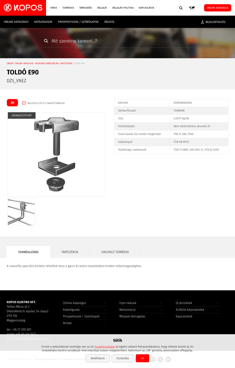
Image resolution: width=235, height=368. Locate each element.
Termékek (69, 7)
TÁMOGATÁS (86, 7)
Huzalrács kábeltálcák (46, 63)
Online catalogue (24, 63)
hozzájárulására (105, 346)
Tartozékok (70, 252)
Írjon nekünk (127, 303)
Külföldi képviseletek (190, 310)
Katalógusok (43, 21)
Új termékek (184, 303)
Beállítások (98, 358)
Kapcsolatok (148, 7)
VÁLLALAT (103, 7)
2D (12, 102)
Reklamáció (127, 310)
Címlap (10, 63)
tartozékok (66, 63)
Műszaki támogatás (132, 316)
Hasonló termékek (115, 252)
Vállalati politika (124, 7)
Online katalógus (217, 7)
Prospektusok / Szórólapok (78, 21)
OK (142, 358)
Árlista (109, 21)
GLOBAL (194, 11)
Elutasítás (123, 358)
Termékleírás (28, 252)
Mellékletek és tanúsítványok (46, 103)
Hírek (55, 7)
